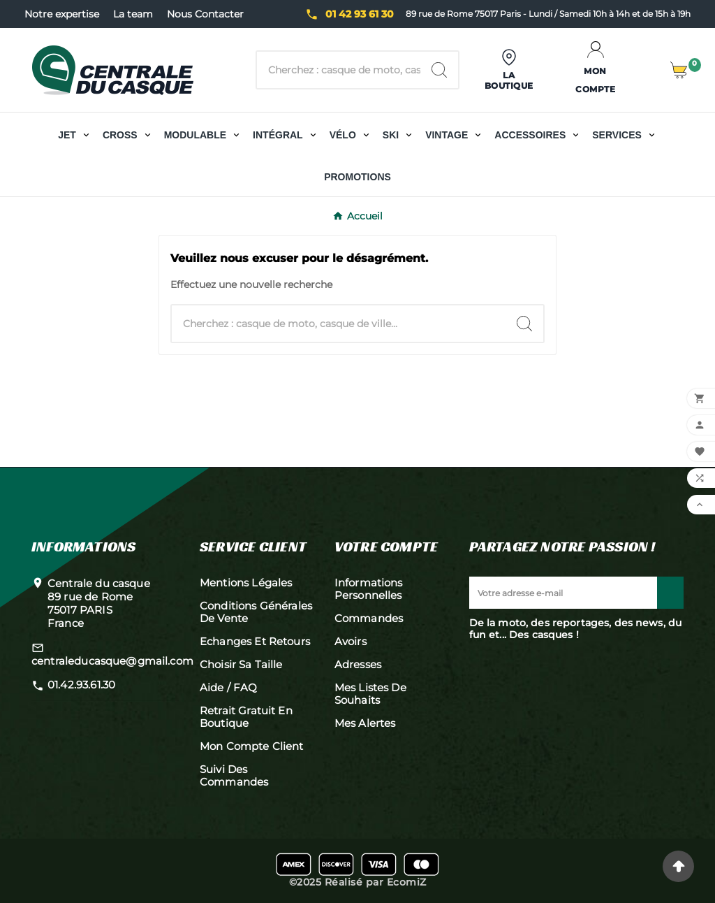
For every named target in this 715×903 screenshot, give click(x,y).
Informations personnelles (368, 589)
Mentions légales (246, 582)
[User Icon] (509, 70)
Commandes (368, 618)
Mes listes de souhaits (370, 694)
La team (133, 14)
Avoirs (350, 641)
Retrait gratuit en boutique (246, 717)
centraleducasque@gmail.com (112, 660)
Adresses (357, 664)
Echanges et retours (255, 641)
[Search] (439, 70)
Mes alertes (365, 723)
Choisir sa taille (241, 664)
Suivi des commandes (234, 775)
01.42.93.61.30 (81, 684)
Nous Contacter (205, 14)
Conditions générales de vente (256, 612)
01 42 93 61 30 (359, 14)
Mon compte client (252, 746)
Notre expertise (61, 14)
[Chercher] (338, 70)
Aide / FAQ (229, 687)
